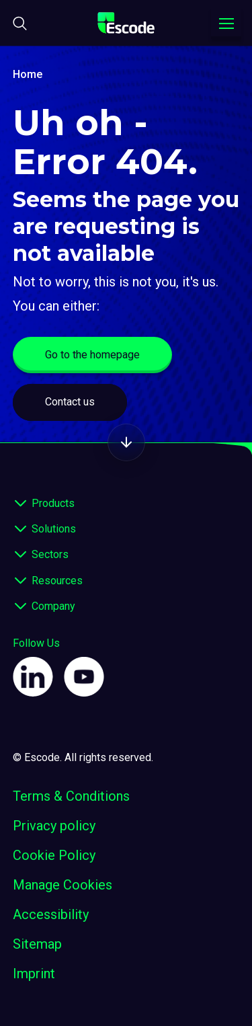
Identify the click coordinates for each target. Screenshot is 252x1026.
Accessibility (51, 914)
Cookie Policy (54, 855)
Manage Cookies (62, 885)
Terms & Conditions (71, 796)
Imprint (34, 973)
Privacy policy (54, 826)
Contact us (70, 401)
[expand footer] (21, 504)
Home (27, 74)
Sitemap (37, 944)
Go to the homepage (92, 354)
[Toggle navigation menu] (226, 24)
